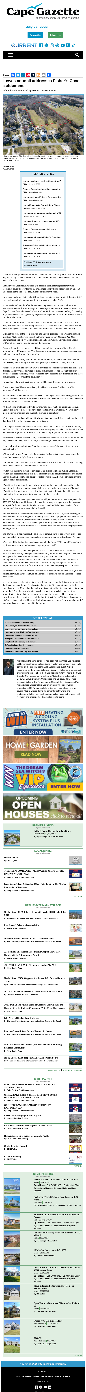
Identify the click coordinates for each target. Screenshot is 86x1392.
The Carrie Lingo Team (46, 1326)
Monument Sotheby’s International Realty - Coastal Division (32, 918)
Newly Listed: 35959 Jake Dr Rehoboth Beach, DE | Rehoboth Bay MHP (35, 913)
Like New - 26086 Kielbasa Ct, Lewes (21, 1018)
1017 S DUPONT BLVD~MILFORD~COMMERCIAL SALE (33, 991)
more (77, 1166)
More (77, 896)
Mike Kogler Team (14, 968)
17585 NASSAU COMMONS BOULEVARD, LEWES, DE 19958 (43, 1376)
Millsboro (37, 1220)
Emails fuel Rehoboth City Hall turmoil (21, 651)
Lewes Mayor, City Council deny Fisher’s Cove (45, 205)
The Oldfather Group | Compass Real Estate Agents (59, 1205)
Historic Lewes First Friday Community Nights (26, 1136)
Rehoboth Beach (40, 1324)
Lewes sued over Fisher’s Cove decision (42, 197)
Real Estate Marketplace (43, 905)
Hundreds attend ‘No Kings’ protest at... (22, 632)
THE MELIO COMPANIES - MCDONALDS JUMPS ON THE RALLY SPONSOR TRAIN (34, 872)
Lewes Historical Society (17, 1118)
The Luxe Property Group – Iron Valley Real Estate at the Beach (34, 941)
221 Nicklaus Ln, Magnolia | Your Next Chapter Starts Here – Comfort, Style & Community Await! (33, 953)
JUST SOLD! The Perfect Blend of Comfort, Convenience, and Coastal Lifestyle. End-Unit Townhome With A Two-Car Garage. (34, 1006)
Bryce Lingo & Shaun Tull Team (50, 837)
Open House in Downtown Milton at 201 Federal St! (57, 1304)
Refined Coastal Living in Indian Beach (52, 831)
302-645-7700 (43, 1381)
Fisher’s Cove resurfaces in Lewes (39, 229)
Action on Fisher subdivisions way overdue (43, 245)
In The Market (43, 1079)
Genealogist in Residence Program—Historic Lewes (28, 1125)
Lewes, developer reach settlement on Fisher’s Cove (48, 181)
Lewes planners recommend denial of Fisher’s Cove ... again (51, 213)
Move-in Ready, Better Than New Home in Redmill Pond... (54, 1287)
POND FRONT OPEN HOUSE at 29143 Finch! (56, 1179)
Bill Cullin (41, 1294)
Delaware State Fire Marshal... (17, 648)
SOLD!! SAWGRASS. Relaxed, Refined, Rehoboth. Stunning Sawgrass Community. (33, 1046)
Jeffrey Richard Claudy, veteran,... (19, 645)
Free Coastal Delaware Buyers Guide (21, 925)
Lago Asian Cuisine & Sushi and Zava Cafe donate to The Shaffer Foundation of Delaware (35, 886)
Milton (36, 1182)
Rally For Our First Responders (20, 877)
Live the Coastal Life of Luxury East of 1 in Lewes (28, 1031)
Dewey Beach (39, 834)
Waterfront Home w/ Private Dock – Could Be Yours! (29, 938)
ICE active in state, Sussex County (19, 622)
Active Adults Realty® (16, 928)
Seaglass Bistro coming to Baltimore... (21, 642)
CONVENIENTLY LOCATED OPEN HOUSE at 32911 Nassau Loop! (57, 1268)
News (64, 1070)
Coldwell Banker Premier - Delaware (22, 994)
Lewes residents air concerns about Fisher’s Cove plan (49, 221)
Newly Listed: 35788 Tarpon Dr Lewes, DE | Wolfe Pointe (31, 1058)
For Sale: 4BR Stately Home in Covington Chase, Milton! (57, 1234)
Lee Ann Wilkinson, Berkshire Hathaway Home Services (55, 1189)
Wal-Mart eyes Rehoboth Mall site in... (21, 626)
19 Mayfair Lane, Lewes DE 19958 (50, 1250)
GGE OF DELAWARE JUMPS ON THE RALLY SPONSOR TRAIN (27, 1106)
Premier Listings (43, 1174)
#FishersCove (30, 265)
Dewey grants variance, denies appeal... (22, 635)
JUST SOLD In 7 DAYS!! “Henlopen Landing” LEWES (30, 965)
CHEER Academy (12, 1156)
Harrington (38, 1202)
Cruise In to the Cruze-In (16, 1146)
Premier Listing (43, 825)
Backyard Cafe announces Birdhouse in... (23, 639)
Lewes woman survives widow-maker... (21, 629)
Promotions (52, 1070)
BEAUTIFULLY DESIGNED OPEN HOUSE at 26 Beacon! (58, 1215)
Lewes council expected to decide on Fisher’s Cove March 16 (52, 253)
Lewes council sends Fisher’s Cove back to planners (48, 237)
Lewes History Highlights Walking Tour (23, 1115)
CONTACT (42, 1371)
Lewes (36, 1253)
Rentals (75, 1070)
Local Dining (43, 851)
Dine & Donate (11, 857)
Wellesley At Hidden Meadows (48, 1321)
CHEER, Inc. (12, 861)
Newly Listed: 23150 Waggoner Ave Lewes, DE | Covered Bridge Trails (34, 980)
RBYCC (38, 1338)
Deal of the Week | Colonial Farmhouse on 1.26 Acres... (56, 1198)
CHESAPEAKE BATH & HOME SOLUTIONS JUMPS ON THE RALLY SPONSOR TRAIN (30, 1096)
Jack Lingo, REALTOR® (47, 1241)
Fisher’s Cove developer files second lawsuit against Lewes (51, 189)
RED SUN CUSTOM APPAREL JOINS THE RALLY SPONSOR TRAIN (29, 1085)
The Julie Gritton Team (46, 1311)
